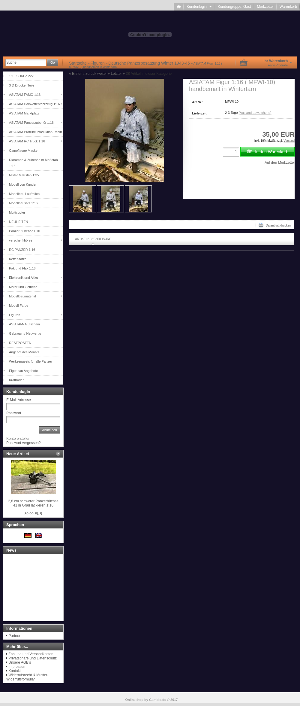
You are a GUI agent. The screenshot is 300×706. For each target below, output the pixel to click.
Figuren (14, 315)
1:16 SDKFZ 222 (21, 76)
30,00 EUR (33, 514)
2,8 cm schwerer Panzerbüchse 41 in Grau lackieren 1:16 (33, 503)
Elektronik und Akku (23, 277)
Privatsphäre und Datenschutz (32, 658)
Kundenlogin (199, 7)
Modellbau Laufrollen (24, 194)
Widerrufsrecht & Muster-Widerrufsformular (27, 677)
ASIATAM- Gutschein (24, 324)
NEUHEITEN (18, 222)
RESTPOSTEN (20, 343)
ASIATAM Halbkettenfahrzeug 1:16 (34, 104)
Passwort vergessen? (23, 443)
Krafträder (16, 380)
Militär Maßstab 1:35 (24, 175)
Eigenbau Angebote (23, 371)
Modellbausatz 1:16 (23, 203)
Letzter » (118, 74)
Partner (14, 636)
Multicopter (17, 212)
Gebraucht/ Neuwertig (25, 333)
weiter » (103, 74)
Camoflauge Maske (23, 150)
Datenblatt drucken (275, 225)
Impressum (17, 667)
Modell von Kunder (23, 184)
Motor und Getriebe (23, 287)
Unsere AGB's (19, 662)
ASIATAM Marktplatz (24, 113)
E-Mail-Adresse (18, 400)
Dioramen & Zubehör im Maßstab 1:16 (33, 163)
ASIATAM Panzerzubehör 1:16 (31, 122)
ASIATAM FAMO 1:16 (24, 94)
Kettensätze (17, 259)
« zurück (89, 74)
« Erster (75, 74)
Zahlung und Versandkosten (30, 654)
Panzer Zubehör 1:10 (24, 231)
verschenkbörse (20, 240)
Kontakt (14, 671)
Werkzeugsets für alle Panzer (30, 361)
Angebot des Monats (24, 352)
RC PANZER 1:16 (22, 249)
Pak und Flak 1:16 (22, 268)
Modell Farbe (18, 305)
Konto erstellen (18, 439)
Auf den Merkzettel (280, 162)
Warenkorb (288, 7)
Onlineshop (134, 699)
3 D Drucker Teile (21, 85)
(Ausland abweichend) (255, 112)
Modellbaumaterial (22, 296)
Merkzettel (265, 7)
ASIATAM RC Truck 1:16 (27, 141)
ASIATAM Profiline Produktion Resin (35, 132)
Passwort (13, 413)
